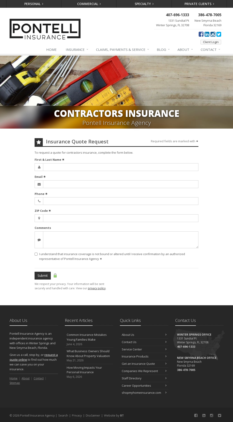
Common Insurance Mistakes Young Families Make (89, 339)
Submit (43, 275)
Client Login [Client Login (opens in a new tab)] (211, 42)
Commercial (89, 4)
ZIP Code (43, 211)
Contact (211, 49)
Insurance (77, 49)
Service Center (144, 349)
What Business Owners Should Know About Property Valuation (89, 356)
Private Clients (199, 4)
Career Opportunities (144, 385)
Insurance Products (144, 356)
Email (40, 177)
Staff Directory (144, 378)
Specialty (144, 4)
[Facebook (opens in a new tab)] (201, 34)
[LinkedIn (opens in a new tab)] (207, 34)
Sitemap (15, 383)
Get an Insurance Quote (144, 364)
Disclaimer (93, 415)
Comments (43, 228)
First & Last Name (49, 160)
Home (51, 49)
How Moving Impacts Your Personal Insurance (89, 372)
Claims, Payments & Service (122, 49)
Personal (33, 4)
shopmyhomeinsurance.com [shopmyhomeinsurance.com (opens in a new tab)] (144, 393)
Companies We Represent (144, 371)
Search (63, 415)
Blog (163, 49)
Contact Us (144, 342)
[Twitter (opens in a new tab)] (218, 34)
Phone (41, 194)
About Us (144, 335)
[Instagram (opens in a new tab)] (212, 34)
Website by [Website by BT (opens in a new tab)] (114, 415)
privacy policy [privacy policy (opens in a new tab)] (97, 288)
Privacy (77, 415)
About (185, 49)
